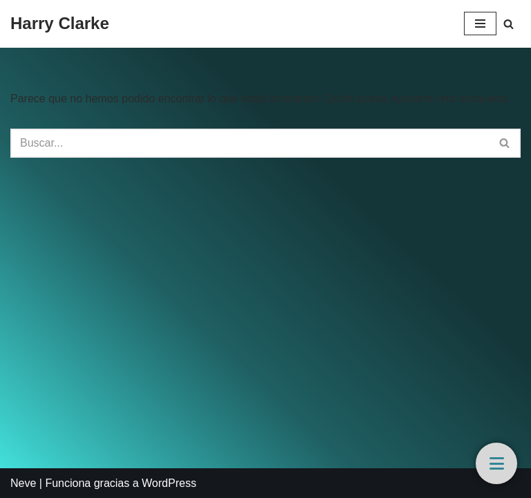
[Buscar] (508, 24)
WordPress (169, 483)
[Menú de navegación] (480, 23)
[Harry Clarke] (59, 24)
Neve (23, 483)
